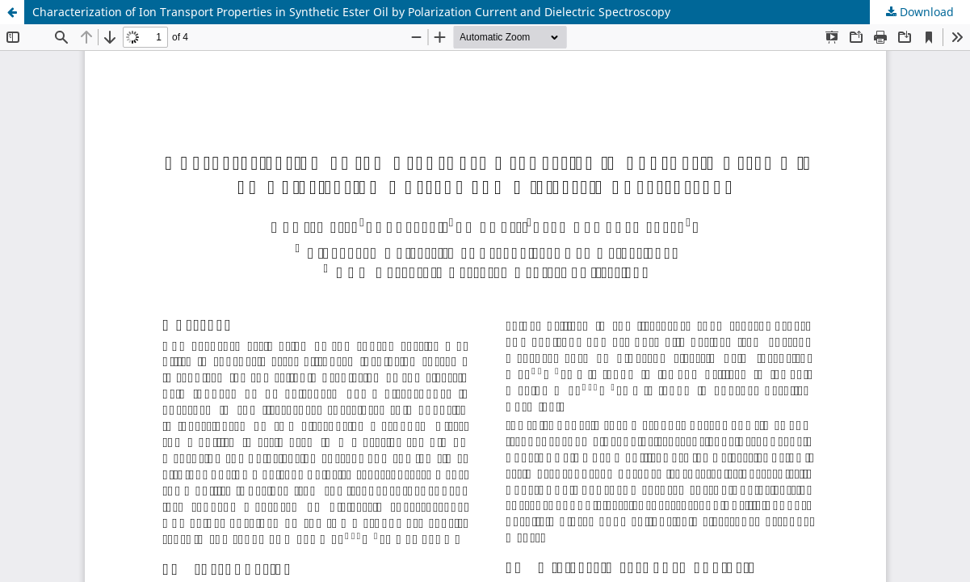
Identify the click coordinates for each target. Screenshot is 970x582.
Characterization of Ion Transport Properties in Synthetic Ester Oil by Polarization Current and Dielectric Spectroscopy (351, 11)
